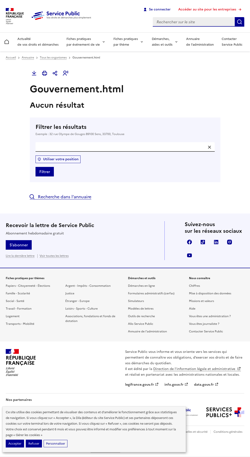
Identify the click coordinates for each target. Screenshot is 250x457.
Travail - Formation (18, 308)
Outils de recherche (141, 316)
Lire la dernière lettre (20, 256)
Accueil (11, 57)
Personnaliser (55, 443)
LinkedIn (216, 242)
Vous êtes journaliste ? (204, 324)
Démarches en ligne (141, 286)
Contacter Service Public (232, 42)
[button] (65, 73)
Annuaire (28, 57)
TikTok (203, 242)
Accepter (14, 443)
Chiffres (194, 286)
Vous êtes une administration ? (210, 316)
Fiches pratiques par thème (125, 42)
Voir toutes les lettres (54, 256)
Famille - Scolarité (18, 293)
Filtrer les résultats (125, 129)
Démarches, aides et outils (162, 42)
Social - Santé (15, 301)
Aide (192, 308)
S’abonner (19, 245)
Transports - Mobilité (20, 324)
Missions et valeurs (201, 301)
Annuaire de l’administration (200, 42)
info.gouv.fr (176, 384)
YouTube (189, 255)
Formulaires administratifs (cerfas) (151, 293)
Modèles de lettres (140, 308)
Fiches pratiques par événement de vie (83, 42)
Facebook (189, 242)
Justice (69, 293)
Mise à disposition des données (210, 293)
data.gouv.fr (206, 384)
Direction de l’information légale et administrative (197, 368)
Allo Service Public (140, 324)
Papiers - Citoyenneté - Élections (28, 286)
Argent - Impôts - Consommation (88, 286)
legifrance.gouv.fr (142, 384)
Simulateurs (136, 301)
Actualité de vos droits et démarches (38, 42)
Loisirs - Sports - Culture (81, 308)
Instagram (229, 242)
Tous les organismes (53, 57)
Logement (13, 316)
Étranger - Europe (77, 301)
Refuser (33, 443)
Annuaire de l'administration (147, 331)
